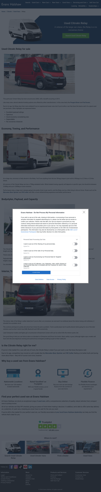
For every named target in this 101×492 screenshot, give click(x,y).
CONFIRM (36, 272)
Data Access (50, 279)
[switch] (75, 244)
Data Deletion (39, 279)
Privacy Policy (61, 279)
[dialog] (50, 246)
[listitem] (50, 239)
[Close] (85, 213)
